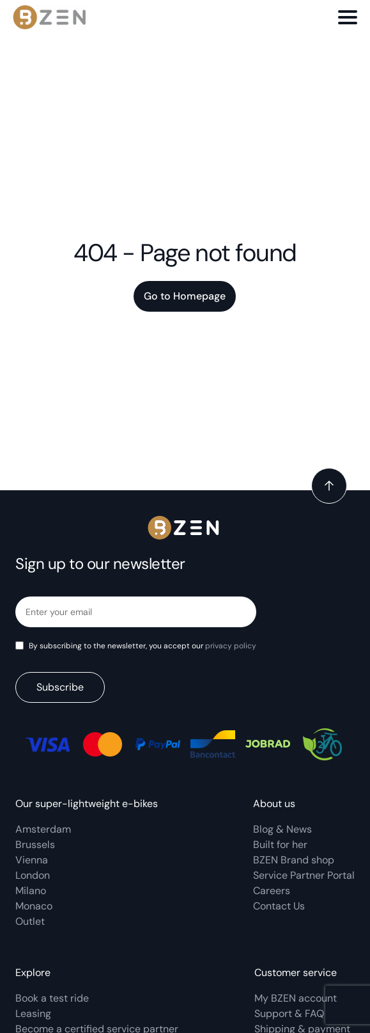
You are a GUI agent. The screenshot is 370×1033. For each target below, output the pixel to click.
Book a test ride (52, 998)
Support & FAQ (289, 1013)
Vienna (31, 860)
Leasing (33, 1013)
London (32, 875)
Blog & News (282, 829)
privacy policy (230, 646)
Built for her (280, 844)
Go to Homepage (185, 296)
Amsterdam (43, 829)
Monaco (33, 906)
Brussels (35, 844)
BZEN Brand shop (293, 860)
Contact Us (279, 906)
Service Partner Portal (304, 875)
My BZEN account (295, 998)
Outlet (30, 921)
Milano (30, 890)
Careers (271, 890)
